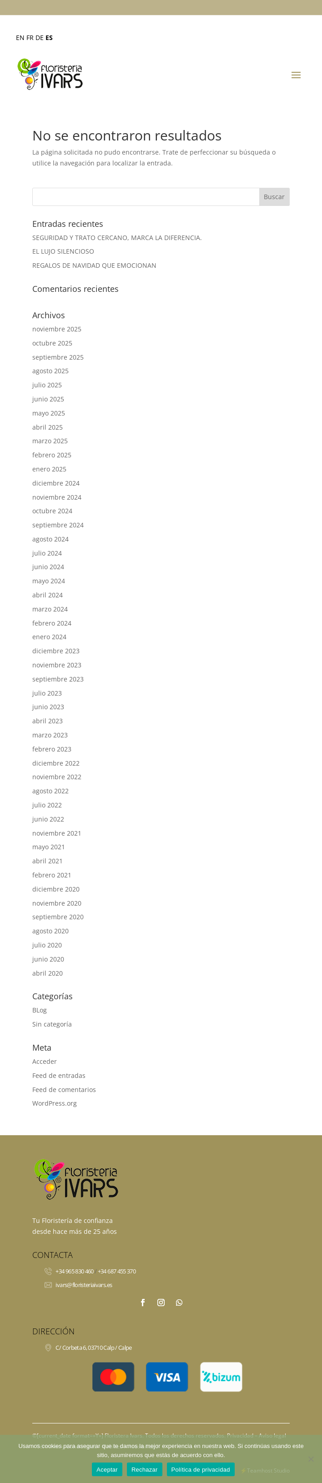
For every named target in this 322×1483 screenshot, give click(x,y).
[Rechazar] (310, 1458)
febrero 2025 (51, 455)
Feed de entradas (59, 1075)
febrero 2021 (51, 875)
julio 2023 (47, 693)
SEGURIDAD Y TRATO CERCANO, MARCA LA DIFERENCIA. (117, 237)
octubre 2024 (52, 510)
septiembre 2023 (58, 679)
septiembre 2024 (58, 525)
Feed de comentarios (64, 1089)
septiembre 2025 (58, 357)
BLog (39, 1010)
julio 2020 (47, 945)
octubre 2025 (52, 343)
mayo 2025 (48, 413)
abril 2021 (47, 861)
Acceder (44, 1061)
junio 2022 (48, 819)
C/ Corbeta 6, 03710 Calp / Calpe (93, 1347)
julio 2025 (47, 385)
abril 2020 (47, 973)
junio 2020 (48, 959)
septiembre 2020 (58, 916)
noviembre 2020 (56, 903)
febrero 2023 (51, 749)
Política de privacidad (200, 1469)
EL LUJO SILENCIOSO (63, 251)
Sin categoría (52, 1024)
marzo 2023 (50, 735)
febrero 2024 (51, 623)
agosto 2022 (50, 791)
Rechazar (144, 1469)
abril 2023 (47, 720)
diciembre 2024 (56, 483)
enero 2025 (49, 469)
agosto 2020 (50, 931)
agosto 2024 (50, 539)
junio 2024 (48, 566)
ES (49, 37)
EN (20, 37)
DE (39, 37)
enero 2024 (49, 636)
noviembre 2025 (56, 329)
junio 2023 (48, 706)
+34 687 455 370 (117, 1271)
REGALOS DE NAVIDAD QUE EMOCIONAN (94, 265)
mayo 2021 (48, 846)
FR (30, 37)
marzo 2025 (50, 440)
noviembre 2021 (56, 833)
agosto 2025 (50, 370)
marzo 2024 (50, 609)
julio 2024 (47, 553)
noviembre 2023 (56, 665)
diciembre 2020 (56, 889)
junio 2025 (48, 399)
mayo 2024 (48, 580)
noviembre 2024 (56, 497)
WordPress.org (54, 1103)
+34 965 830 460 (74, 1271)
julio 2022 (47, 805)
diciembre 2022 (56, 763)
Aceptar (107, 1469)
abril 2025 (47, 427)
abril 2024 (47, 595)
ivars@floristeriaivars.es (83, 1285)
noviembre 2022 (56, 776)
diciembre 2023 (56, 650)
